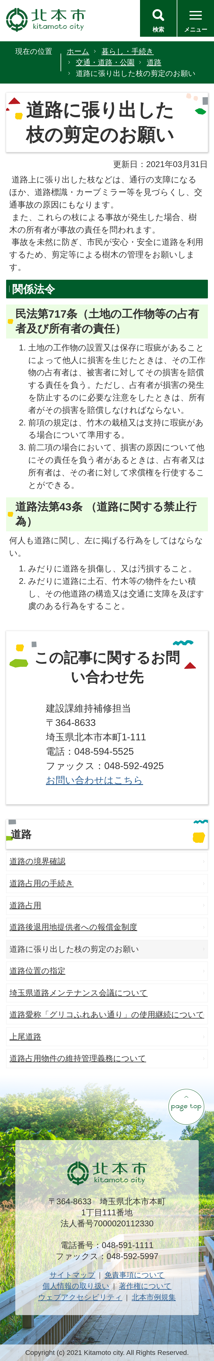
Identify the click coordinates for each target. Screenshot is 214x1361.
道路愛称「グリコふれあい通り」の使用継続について (106, 1014)
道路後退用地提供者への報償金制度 (73, 927)
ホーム (78, 51)
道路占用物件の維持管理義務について (77, 1058)
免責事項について (134, 1275)
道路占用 (25, 905)
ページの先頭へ (186, 1106)
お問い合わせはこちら (94, 780)
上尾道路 (25, 1036)
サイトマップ (72, 1275)
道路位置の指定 (37, 970)
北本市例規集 (154, 1297)
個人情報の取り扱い (75, 1286)
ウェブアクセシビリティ (80, 1297)
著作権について (145, 1286)
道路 (154, 62)
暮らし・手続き (127, 51)
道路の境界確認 (37, 861)
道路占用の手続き (41, 883)
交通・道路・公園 (105, 62)
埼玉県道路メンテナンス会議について (78, 992)
